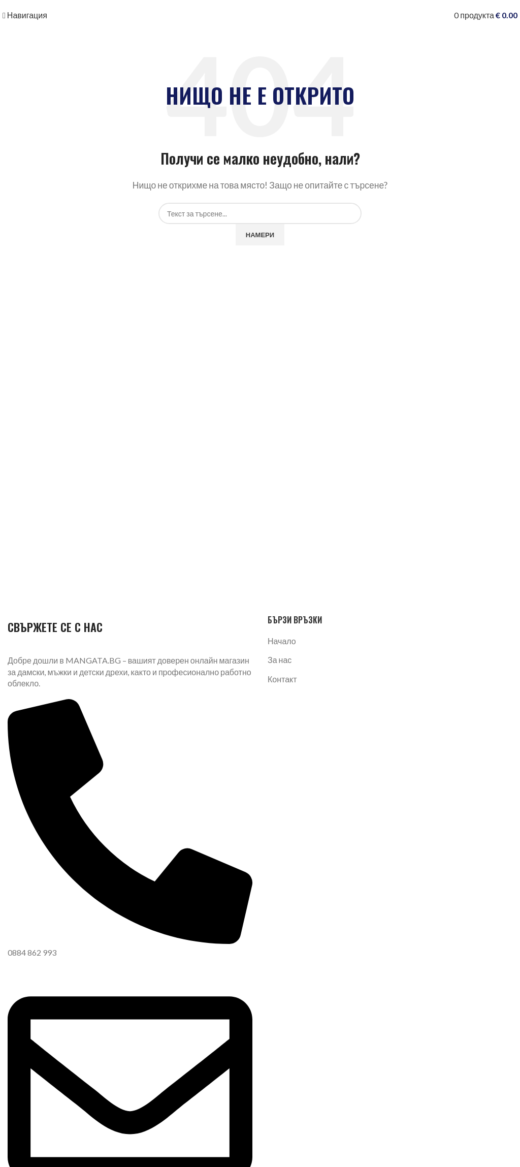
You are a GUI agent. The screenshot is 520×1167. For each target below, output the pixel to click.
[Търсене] (260, 213)
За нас (279, 660)
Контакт (282, 679)
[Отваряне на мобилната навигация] (25, 15)
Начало (282, 641)
